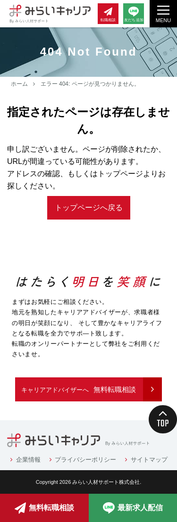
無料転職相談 (78, 389)
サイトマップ (149, 459)
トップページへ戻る (89, 208)
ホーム (19, 84)
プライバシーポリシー (85, 459)
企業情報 (28, 459)
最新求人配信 (133, 508)
